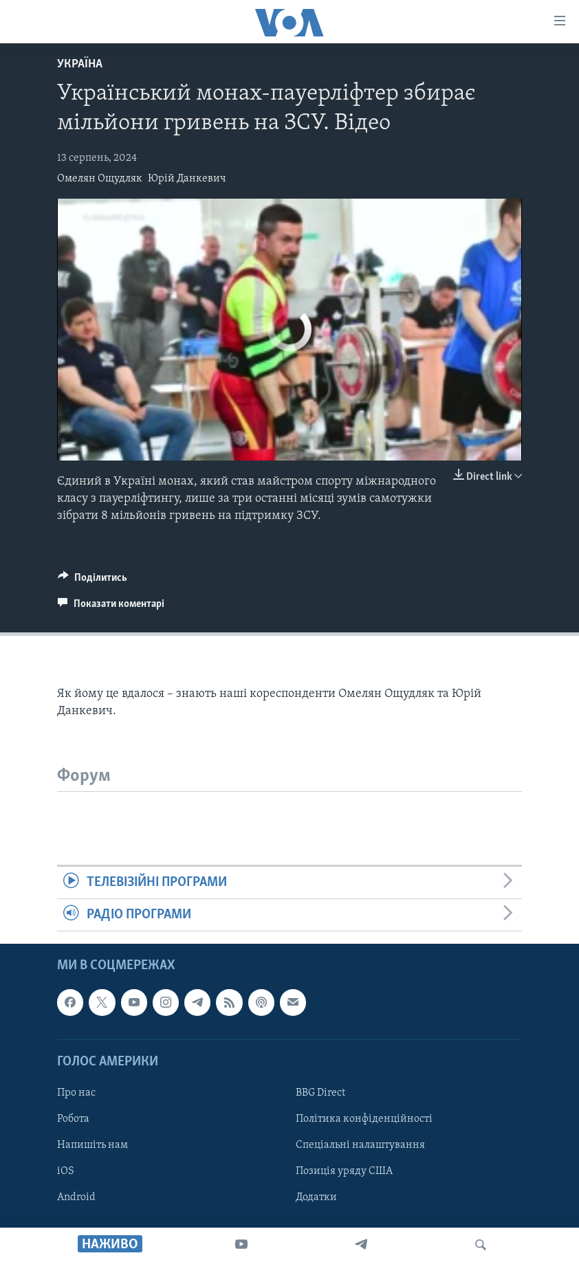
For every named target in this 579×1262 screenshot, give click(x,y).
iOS (65, 1171)
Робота (73, 1119)
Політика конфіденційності (364, 1119)
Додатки (316, 1198)
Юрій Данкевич (187, 178)
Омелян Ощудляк (99, 178)
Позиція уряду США (344, 1171)
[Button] (92, 581)
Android (76, 1198)
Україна (79, 64)
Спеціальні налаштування (360, 1145)
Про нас (76, 1092)
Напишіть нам (92, 1145)
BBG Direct (320, 1092)
